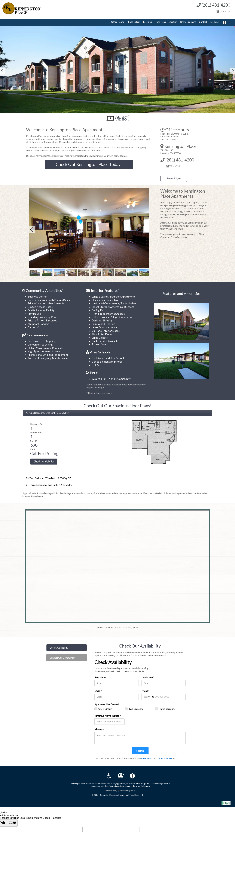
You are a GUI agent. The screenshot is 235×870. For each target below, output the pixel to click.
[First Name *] (116, 683)
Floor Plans (160, 22)
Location (173, 22)
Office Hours (117, 22)
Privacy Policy (147, 758)
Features (147, 22)
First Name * (100, 677)
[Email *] (116, 696)
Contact (203, 22)
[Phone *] (167, 696)
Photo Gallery (133, 22)
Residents (215, 22)
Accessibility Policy (127, 790)
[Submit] (140, 750)
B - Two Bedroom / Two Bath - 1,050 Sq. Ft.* (48, 478)
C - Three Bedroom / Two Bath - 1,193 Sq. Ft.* (49, 484)
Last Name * (147, 677)
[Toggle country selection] (147, 697)
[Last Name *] (163, 683)
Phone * (145, 690)
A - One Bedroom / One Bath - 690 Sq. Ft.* (47, 412)
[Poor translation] (12, 823)
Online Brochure (188, 22)
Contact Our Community (62, 657)
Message (99, 729)
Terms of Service (165, 758)
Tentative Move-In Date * (107, 715)
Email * (98, 690)
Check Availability (58, 647)
